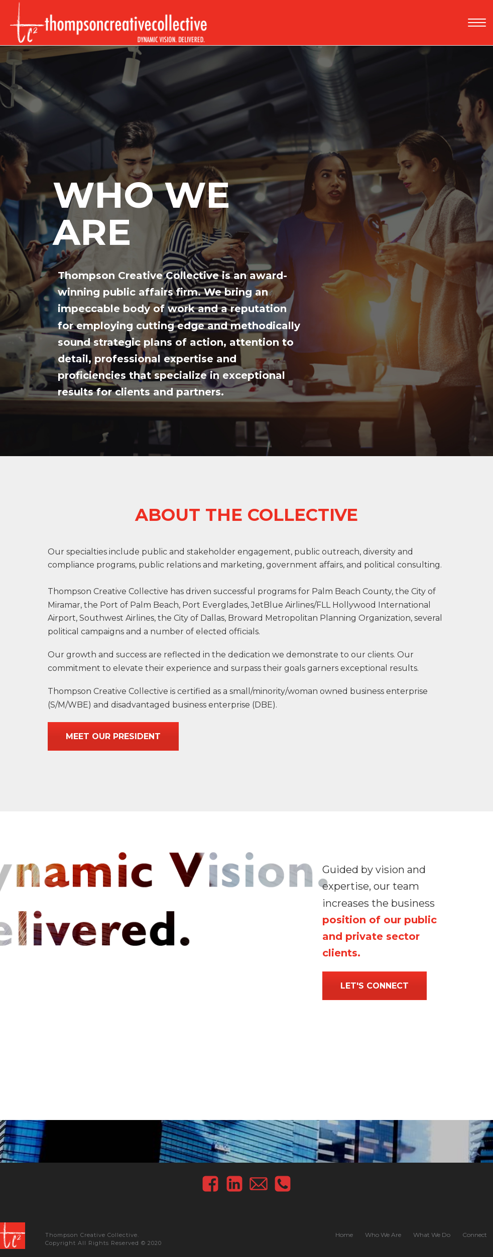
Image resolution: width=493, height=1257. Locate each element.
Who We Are (383, 1234)
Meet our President (113, 736)
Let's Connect (374, 986)
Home (344, 1234)
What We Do (431, 1234)
